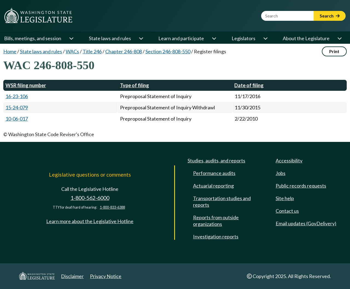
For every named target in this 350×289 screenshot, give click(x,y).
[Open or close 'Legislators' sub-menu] (265, 38)
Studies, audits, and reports (216, 160)
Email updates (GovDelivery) (306, 223)
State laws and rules (110, 38)
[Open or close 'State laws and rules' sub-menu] (141, 38)
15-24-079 (16, 107)
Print (334, 51)
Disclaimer (72, 276)
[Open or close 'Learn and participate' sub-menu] (214, 38)
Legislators (243, 38)
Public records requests (301, 186)
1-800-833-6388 (112, 207)
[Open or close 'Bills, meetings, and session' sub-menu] (71, 38)
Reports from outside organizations (216, 220)
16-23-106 (16, 96)
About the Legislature (306, 38)
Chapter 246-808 (123, 51)
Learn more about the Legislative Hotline (89, 221)
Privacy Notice (105, 276)
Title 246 (92, 51)
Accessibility (289, 160)
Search (330, 15)
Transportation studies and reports (222, 201)
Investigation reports (215, 236)
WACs (72, 51)
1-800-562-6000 (90, 198)
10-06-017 (16, 119)
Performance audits (214, 173)
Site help (285, 198)
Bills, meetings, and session (32, 38)
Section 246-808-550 (167, 51)
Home (9, 51)
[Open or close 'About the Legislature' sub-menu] (339, 38)
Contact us (287, 211)
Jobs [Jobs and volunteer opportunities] (280, 173)
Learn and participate (181, 38)
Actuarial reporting (213, 186)
